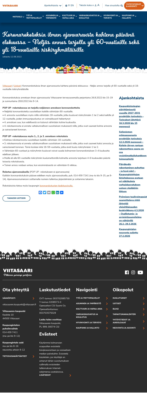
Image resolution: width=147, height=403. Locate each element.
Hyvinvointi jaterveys (111, 17)
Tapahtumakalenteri (124, 314)
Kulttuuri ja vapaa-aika (68, 17)
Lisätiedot (45, 375)
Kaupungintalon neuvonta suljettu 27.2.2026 (128, 232)
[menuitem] (52, 6)
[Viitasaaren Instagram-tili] (133, 272)
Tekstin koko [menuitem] (89, 5)
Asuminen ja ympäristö (52, 17)
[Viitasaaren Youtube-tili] (140, 272)
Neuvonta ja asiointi (124, 328)
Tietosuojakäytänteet (15, 356)
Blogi (116, 309)
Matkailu (17, 17)
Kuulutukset (120, 298)
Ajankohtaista (51, 5)
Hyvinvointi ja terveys (88, 323)
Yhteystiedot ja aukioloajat (121, 321)
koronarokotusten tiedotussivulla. (56, 186)
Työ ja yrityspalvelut (34, 17)
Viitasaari (7, 86)
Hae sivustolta (112, 5)
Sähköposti (9, 298)
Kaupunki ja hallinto (128, 17)
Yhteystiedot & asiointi (133, 5)
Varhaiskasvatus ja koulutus (89, 17)
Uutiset (17, 86)
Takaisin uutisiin (16, 198)
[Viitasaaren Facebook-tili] (127, 272)
